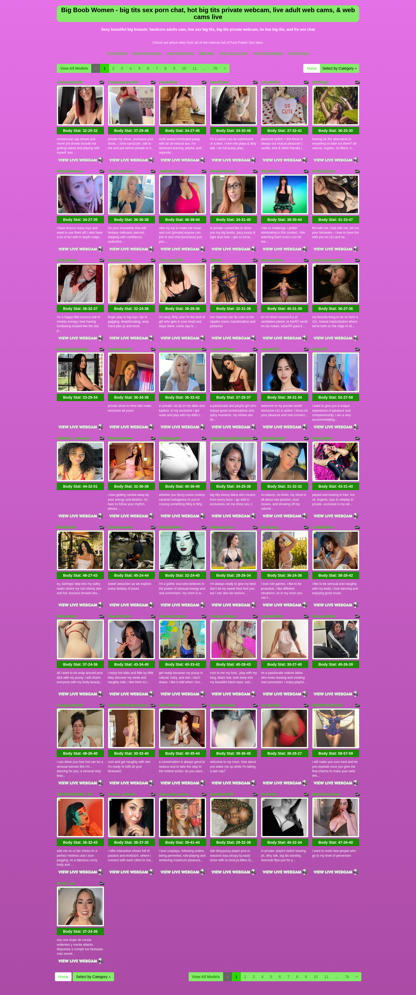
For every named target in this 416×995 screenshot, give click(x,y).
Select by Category (339, 68)
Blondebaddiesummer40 (180, 333)
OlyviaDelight (273, 416)
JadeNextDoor (171, 165)
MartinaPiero (272, 249)
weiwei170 (270, 333)
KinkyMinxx (67, 249)
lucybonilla (270, 667)
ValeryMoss (322, 416)
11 (195, 68)
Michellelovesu (70, 165)
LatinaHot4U (272, 583)
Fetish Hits (197, 983)
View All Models (74, 68)
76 (215, 68)
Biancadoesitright (72, 333)
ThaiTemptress (121, 165)
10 (184, 68)
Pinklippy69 (169, 416)
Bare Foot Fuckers (147, 53)
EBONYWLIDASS (327, 667)
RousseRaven (120, 416)
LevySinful (270, 82)
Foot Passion (117, 53)
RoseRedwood (223, 165)
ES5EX (216, 249)
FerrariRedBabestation (128, 667)
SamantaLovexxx (174, 750)
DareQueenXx (120, 500)
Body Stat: (80, 125)
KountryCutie (120, 249)
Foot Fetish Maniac (268, 53)
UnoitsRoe (168, 82)
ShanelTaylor (119, 583)
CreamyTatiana (223, 583)
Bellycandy (66, 583)
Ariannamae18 (69, 82)
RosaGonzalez (223, 667)
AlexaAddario (324, 583)
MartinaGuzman (326, 750)
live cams (294, 945)
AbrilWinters (170, 667)
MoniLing (269, 500)
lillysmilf (319, 333)
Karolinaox (219, 82)
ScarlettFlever (222, 333)
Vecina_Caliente (122, 750)
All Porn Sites (298, 53)
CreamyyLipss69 (122, 82)
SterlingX (320, 82)
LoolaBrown (323, 500)
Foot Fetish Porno (180, 53)
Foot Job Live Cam (233, 53)
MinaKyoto (66, 500)
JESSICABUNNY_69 (74, 750)
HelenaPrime (170, 500)
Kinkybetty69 (221, 750)
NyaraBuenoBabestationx (232, 416)
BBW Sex (206, 53)
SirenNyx (269, 750)
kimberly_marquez (73, 416)
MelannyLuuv (222, 500)
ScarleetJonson (173, 583)
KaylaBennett (120, 333)
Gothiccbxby (323, 165)
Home (312, 68)
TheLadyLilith (171, 249)
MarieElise (270, 165)
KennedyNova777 (327, 249)
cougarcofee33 (70, 667)
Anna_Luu (66, 834)
